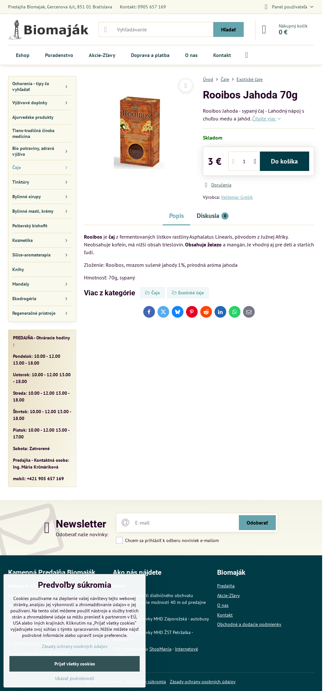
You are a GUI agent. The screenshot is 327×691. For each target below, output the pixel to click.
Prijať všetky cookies (74, 664)
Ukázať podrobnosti (74, 678)
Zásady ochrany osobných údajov (203, 682)
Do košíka (284, 161)
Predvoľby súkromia (146, 682)
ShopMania (160, 649)
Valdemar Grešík (237, 197)
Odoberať (257, 522)
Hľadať (228, 29)
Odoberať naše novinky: (82, 534)
